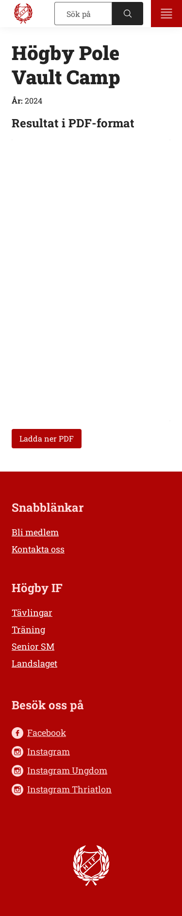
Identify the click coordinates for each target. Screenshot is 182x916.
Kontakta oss (38, 549)
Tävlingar (32, 612)
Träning (28, 629)
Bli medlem (35, 532)
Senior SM (33, 646)
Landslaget (34, 663)
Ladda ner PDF (46, 438)
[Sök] (83, 13)
